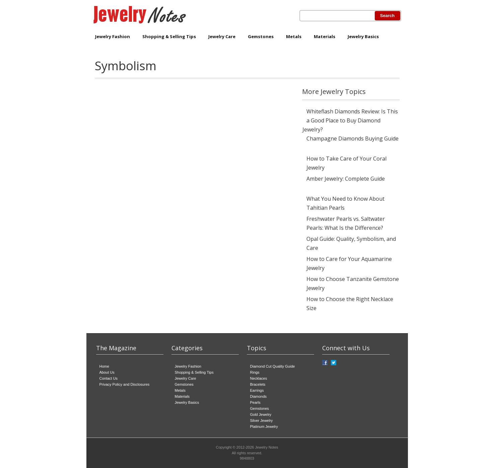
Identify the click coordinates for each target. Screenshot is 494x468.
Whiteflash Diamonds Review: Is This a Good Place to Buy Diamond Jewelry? (350, 120)
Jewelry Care (221, 36)
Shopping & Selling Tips (169, 36)
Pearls (255, 402)
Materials (324, 36)
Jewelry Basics (363, 36)
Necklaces (258, 378)
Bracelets (258, 384)
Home (104, 366)
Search (387, 15)
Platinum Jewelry (264, 427)
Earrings (257, 390)
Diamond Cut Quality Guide (272, 366)
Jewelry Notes (266, 447)
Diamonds (258, 396)
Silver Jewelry (261, 420)
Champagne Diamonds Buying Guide (352, 138)
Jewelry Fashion (112, 36)
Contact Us (108, 378)
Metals (293, 36)
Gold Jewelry (261, 414)
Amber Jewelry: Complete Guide (345, 178)
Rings (255, 372)
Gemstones (261, 36)
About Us (107, 372)
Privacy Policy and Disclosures (124, 384)
